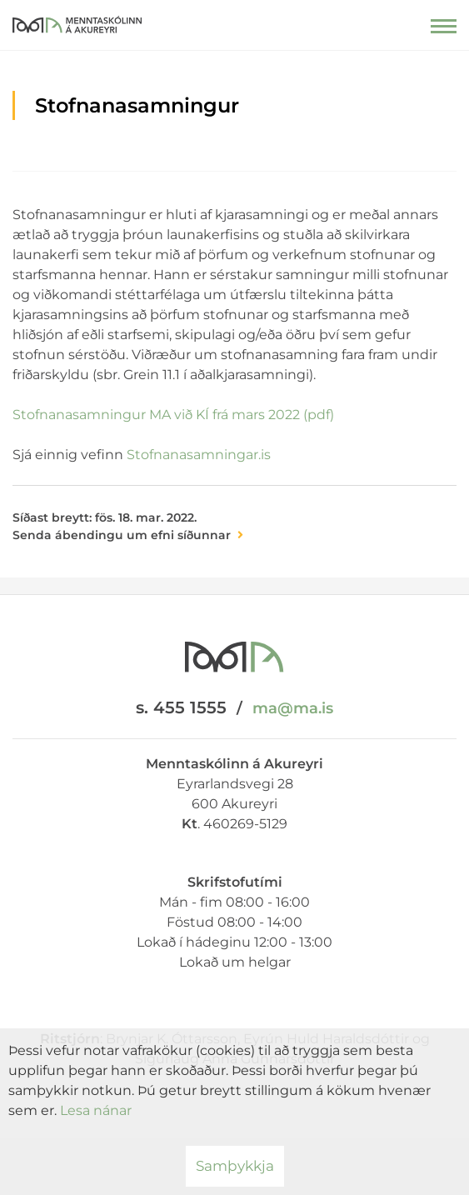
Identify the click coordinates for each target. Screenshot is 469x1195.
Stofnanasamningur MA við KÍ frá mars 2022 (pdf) (173, 414)
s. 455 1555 (181, 708)
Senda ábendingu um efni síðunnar (121, 535)
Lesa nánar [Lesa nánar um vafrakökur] (96, 1110)
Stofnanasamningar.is (199, 454)
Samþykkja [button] (235, 1166)
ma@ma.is (292, 708)
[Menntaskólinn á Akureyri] (77, 21)
